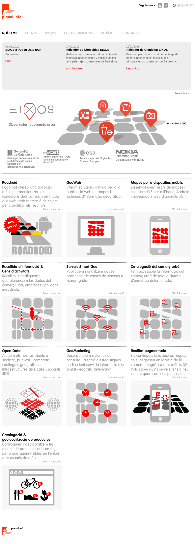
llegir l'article (133, 68)
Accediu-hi (174, 123)
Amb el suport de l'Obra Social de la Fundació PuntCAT (56, 157)
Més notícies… (183, 93)
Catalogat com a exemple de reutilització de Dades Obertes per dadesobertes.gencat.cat (23, 159)
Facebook (166, 5)
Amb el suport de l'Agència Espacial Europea (95, 156)
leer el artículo (74, 68)
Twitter (160, 5)
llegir (8, 60)
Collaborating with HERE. (130, 155)
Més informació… (52, 209)
